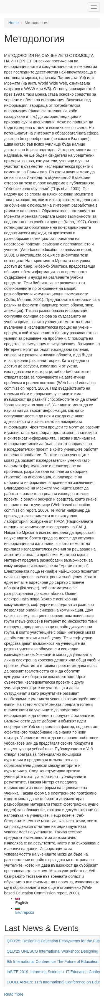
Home (13, 23)
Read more (13, 994)
